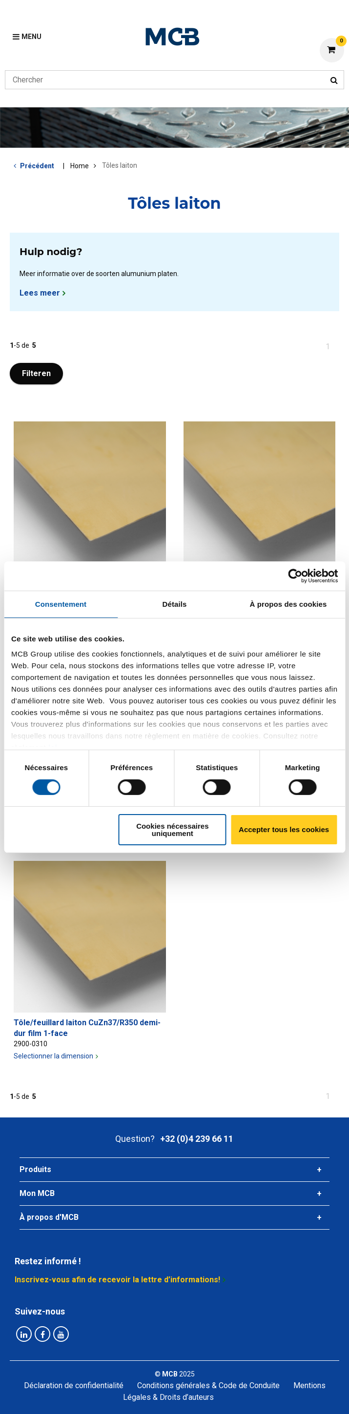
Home (79, 166)
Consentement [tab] (60, 603)
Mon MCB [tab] (37, 1193)
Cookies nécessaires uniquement (172, 829)
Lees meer (40, 293)
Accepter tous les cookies (284, 829)
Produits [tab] (35, 1169)
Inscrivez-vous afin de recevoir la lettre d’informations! (117, 1279)
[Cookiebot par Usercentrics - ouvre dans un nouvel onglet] (295, 575)
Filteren (36, 373)
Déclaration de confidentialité (73, 1385)
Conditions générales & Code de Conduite (208, 1385)
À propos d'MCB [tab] (49, 1217)
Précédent (37, 166)
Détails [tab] (175, 603)
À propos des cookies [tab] (288, 603)
